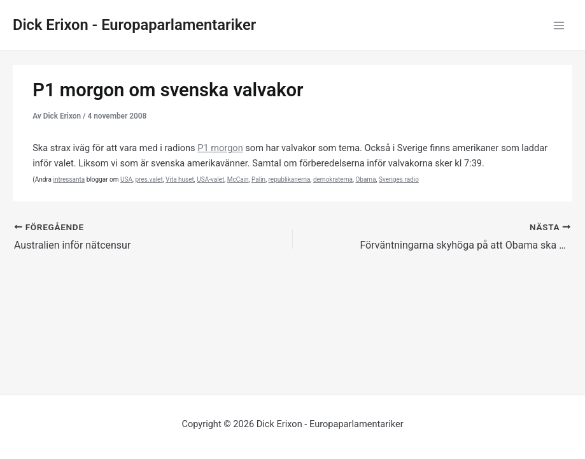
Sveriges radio (399, 179)
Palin (258, 179)
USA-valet (210, 179)
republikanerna (290, 179)
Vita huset (180, 179)
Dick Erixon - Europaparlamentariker (134, 25)
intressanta (69, 179)
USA (126, 179)
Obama (365, 179)
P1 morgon (220, 148)
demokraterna (333, 179)
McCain (238, 179)
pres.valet (148, 179)
